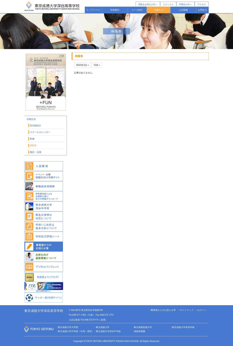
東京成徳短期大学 (143, 327)
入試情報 (183, 10)
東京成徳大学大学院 (68, 327)
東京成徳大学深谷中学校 (108, 331)
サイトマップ (186, 310)
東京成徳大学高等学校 (183, 327)
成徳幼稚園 (139, 331)
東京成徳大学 (102, 327)
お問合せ (202, 10)
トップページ (93, 10)
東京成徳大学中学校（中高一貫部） (76, 331)
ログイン (201, 310)
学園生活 (158, 10)
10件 (97, 65)
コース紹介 (137, 10)
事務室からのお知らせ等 (163, 310)
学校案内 (114, 10)
